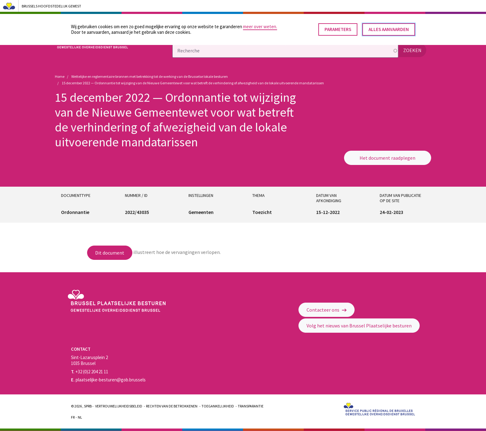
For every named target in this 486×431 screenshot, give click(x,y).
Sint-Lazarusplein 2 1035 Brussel (89, 360)
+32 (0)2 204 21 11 (89, 372)
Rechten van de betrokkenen (171, 406)
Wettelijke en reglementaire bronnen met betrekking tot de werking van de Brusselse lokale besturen (149, 76)
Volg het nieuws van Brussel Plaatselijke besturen (359, 325)
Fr (73, 417)
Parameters (338, 27)
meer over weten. (260, 24)
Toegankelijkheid (217, 406)
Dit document (109, 253)
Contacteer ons (327, 310)
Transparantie (250, 406)
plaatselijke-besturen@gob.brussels (108, 380)
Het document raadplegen (387, 158)
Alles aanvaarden (389, 27)
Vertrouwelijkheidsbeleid (118, 406)
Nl (80, 417)
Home (59, 76)
